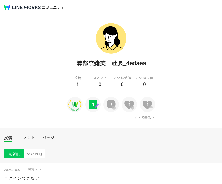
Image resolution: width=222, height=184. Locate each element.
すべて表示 (142, 117)
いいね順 (34, 153)
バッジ (48, 138)
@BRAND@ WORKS (22, 7)
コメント (27, 138)
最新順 (14, 153)
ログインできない (22, 178)
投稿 (8, 138)
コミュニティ (53, 7)
